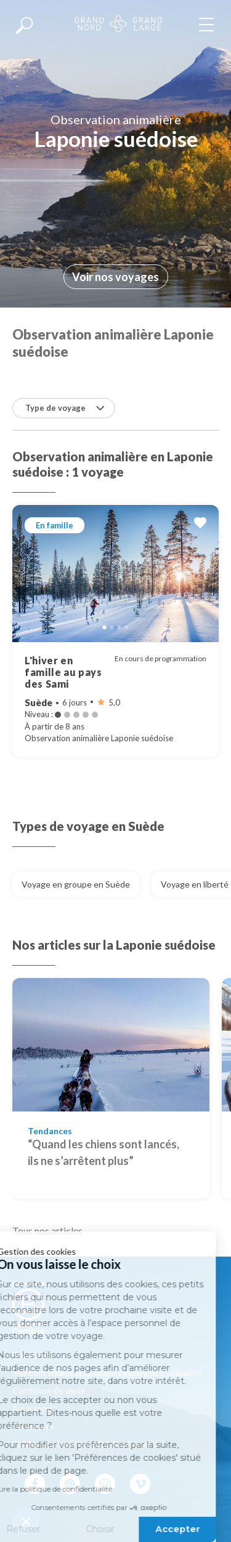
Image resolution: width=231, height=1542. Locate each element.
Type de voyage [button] (64, 408)
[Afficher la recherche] (24, 24)
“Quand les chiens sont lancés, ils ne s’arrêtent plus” (103, 1152)
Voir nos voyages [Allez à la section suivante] (115, 277)
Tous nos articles (47, 1230)
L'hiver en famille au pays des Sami (63, 672)
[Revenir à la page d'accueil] (118, 24)
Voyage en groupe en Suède (76, 884)
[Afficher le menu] (209, 24)
